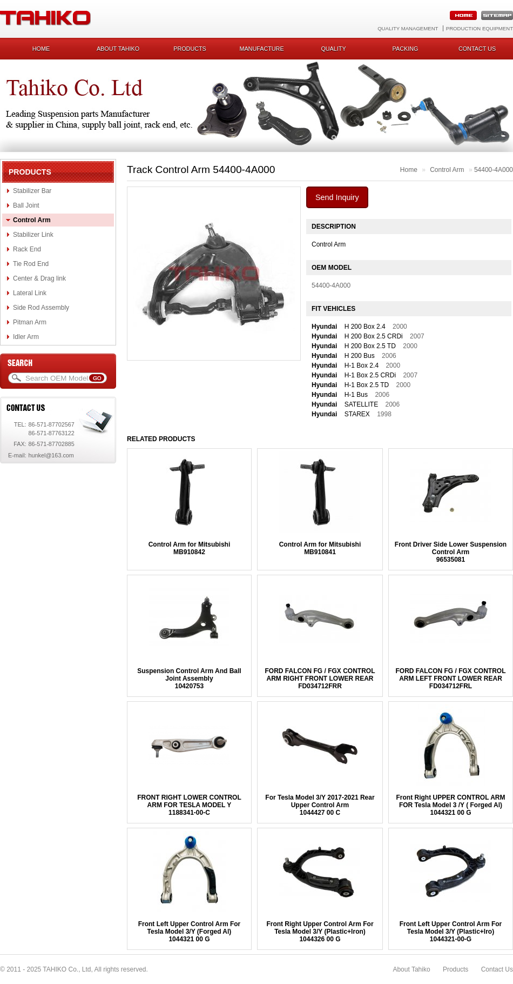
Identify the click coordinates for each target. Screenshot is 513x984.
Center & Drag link (39, 278)
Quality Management (407, 28)
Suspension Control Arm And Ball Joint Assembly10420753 (189, 678)
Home (41, 48)
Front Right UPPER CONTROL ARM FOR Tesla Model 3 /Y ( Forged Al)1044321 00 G (450, 805)
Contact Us (497, 969)
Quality (333, 48)
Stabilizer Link (33, 234)
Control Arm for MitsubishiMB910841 (320, 548)
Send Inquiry (337, 197)
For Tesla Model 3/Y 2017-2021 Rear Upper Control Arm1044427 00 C (319, 805)
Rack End (27, 249)
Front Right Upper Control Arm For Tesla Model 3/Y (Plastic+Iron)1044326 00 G (319, 931)
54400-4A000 (493, 170)
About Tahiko (118, 48)
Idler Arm (26, 337)
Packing (405, 48)
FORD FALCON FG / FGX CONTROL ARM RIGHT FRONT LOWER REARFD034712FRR (320, 678)
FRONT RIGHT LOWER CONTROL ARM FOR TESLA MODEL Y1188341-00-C (189, 805)
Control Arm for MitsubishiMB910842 (189, 548)
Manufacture (261, 48)
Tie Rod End (31, 264)
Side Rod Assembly (41, 307)
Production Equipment (479, 28)
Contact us (477, 48)
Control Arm (32, 220)
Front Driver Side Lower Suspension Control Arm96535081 (451, 552)
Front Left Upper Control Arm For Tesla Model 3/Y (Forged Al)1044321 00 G (189, 931)
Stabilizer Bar (32, 191)
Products (189, 48)
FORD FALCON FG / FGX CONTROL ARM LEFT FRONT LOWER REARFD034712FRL (451, 678)
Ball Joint (26, 205)
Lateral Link (29, 293)
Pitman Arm (29, 322)
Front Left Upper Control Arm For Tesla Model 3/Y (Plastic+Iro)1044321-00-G (451, 931)
